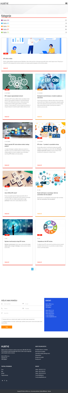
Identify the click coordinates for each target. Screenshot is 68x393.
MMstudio (45, 391)
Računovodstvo (38, 355)
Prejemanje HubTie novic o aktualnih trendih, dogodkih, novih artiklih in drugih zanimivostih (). (19, 319)
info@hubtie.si (41, 375)
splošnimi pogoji (18, 321)
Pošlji (7, 327)
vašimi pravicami (34, 321)
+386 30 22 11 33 (42, 369)
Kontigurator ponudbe (39, 357)
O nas (2, 369)
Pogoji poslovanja (4, 375)
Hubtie (34, 20)
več (33, 319)
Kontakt (2, 373)
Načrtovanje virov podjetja (40, 351)
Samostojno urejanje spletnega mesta (42, 353)
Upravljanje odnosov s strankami (41, 349)
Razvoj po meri (38, 359)
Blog (2, 371)
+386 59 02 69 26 (42, 373)
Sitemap (49, 391)
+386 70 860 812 (42, 371)
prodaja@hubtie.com (42, 377)
